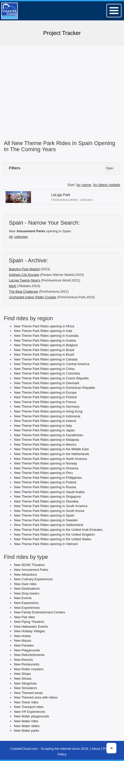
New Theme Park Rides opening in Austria (45, 340)
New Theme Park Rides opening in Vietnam (46, 544)
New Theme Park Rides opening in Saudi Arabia (49, 492)
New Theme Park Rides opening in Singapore (47, 496)
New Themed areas (28, 693)
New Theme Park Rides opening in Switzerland (48, 525)
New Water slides (27, 726)
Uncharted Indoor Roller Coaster (32, 297)
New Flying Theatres (29, 622)
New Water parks (26, 730)
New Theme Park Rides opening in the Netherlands (51, 454)
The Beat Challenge (23, 291)
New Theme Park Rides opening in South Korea (49, 511)
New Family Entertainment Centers (39, 612)
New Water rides (26, 721)
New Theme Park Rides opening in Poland (45, 482)
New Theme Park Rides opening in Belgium (46, 345)
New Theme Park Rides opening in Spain (44, 515)
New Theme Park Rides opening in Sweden (46, 520)
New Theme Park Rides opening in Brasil (44, 350)
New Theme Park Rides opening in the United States (52, 539)
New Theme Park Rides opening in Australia (46, 336)
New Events (23, 598)
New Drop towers (26, 593)
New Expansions (26, 603)
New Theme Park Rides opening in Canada (46, 359)
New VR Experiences (29, 712)
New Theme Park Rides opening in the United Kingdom (54, 534)
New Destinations (27, 588)
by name (83, 185)
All (10, 237)
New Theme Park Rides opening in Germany (47, 406)
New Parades (24, 645)
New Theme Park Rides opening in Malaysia (46, 440)
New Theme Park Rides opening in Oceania (46, 468)
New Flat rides (24, 617)
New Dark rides (25, 584)
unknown (21, 237)
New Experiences (27, 608)
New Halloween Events (31, 626)
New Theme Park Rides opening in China (44, 369)
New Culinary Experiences (33, 579)
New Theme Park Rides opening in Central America (51, 364)
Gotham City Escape (24, 275)
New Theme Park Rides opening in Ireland (45, 421)
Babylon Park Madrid (24, 269)
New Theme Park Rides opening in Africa (44, 326)
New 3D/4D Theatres (29, 565)
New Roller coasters (28, 669)
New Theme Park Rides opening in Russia (45, 487)
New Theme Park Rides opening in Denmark (46, 383)
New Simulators (25, 688)
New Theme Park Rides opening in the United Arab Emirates (58, 530)
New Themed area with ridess (36, 697)
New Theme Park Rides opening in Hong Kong (48, 411)
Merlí (12, 286)
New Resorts (23, 660)
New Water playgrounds (31, 716)
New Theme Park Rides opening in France (45, 402)
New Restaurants (26, 664)
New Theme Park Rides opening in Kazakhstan (48, 435)
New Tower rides (26, 702)
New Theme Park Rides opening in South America (50, 506)
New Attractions (25, 574)
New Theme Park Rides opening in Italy (43, 426)
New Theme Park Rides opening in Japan (44, 430)
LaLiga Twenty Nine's (24, 280)
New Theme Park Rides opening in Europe (45, 392)
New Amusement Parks (31, 570)
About (95, 749)
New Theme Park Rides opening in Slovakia (46, 501)
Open (109, 168)
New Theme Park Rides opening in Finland (45, 397)
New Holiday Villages (29, 631)
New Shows (23, 678)
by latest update (106, 185)
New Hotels (22, 636)
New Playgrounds (27, 650)
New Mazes (22, 640)
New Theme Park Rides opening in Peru (43, 473)
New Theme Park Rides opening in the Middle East (51, 449)
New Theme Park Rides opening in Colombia (47, 373)
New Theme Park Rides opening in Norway (45, 463)
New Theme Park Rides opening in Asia (43, 331)
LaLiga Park (60, 195)
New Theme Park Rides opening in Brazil (44, 354)
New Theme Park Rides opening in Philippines (48, 478)
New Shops (22, 674)
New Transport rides (28, 707)
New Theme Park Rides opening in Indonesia (47, 416)
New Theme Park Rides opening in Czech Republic (51, 378)
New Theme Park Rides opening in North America (50, 459)
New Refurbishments (29, 655)
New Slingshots (25, 683)
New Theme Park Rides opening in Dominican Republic (54, 388)
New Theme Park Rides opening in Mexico (45, 444)
